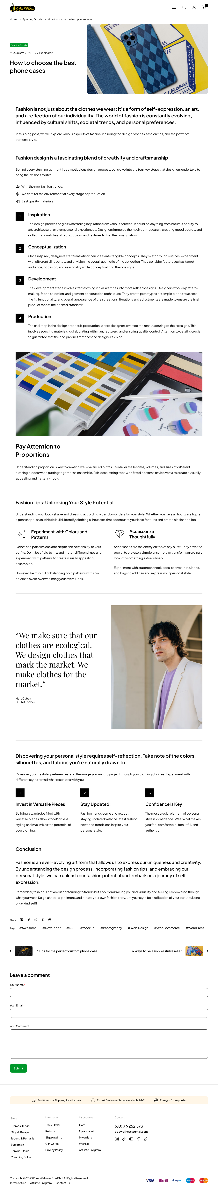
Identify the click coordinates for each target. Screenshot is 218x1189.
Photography (113, 928)
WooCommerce (170, 928)
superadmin (46, 52)
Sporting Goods (32, 19)
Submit (18, 1068)
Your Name (17, 984)
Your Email (17, 1005)
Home (13, 19)
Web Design (141, 928)
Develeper (53, 928)
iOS (72, 928)
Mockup (89, 928)
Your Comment (19, 1026)
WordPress (199, 928)
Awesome (29, 928)
